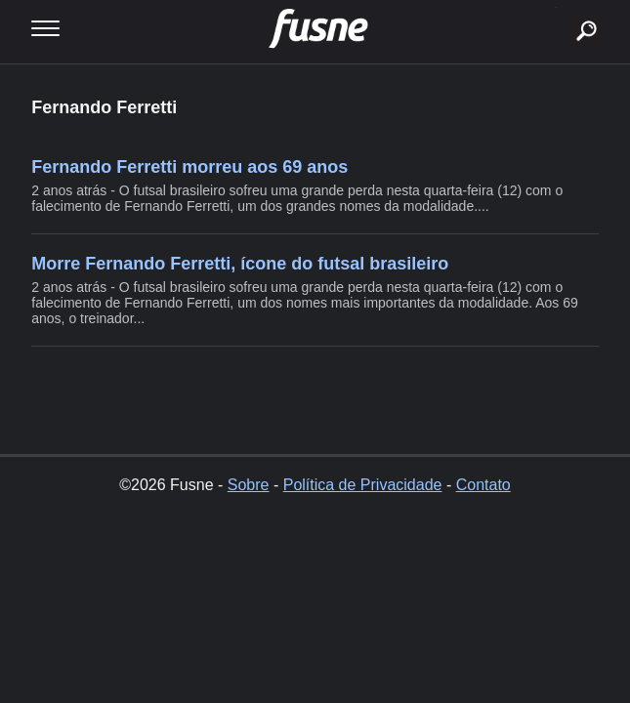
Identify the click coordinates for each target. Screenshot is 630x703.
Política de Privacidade (362, 484)
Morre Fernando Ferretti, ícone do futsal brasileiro (239, 263)
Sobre (249, 484)
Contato (483, 484)
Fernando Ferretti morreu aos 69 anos (189, 167)
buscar (556, 7)
